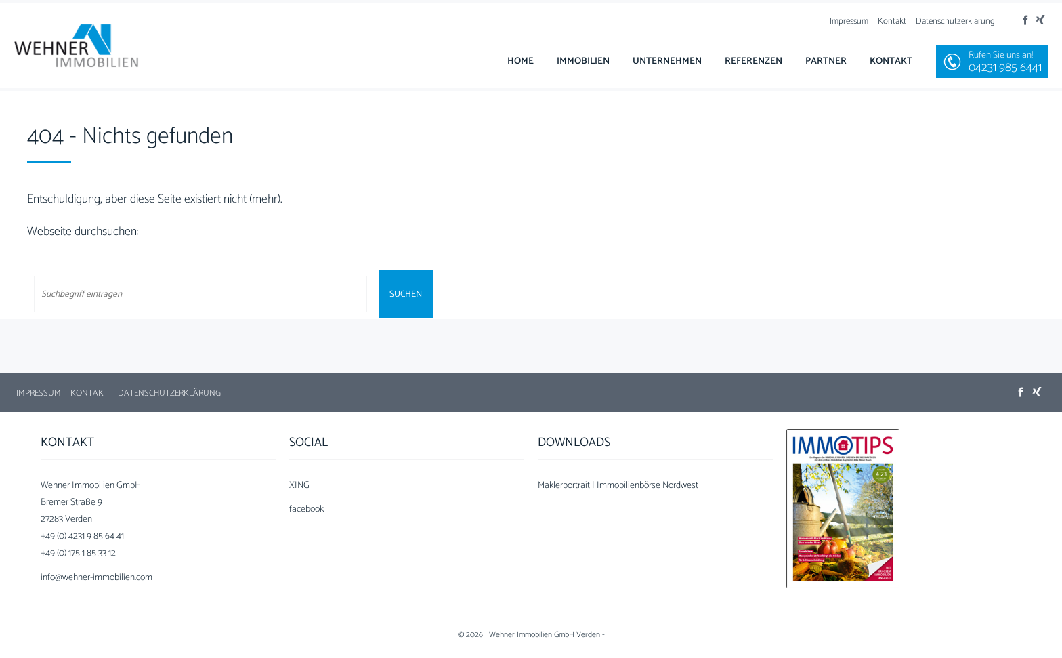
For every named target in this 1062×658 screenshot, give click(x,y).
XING (299, 485)
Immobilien (583, 61)
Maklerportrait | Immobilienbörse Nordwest (618, 485)
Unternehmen (667, 61)
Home (520, 61)
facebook (306, 509)
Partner (826, 61)
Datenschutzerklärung (955, 21)
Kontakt (892, 21)
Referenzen (753, 61)
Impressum (849, 21)
